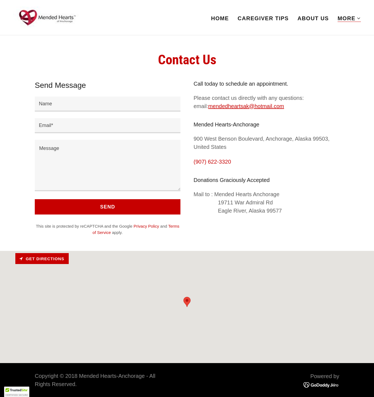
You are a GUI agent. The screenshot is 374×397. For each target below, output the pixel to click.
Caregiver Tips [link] (263, 18)
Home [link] (220, 18)
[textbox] (107, 104)
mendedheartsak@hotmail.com (246, 106)
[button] (349, 18)
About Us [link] (313, 18)
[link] (46, 17)
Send (107, 207)
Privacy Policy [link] (146, 226)
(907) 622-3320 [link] (212, 162)
